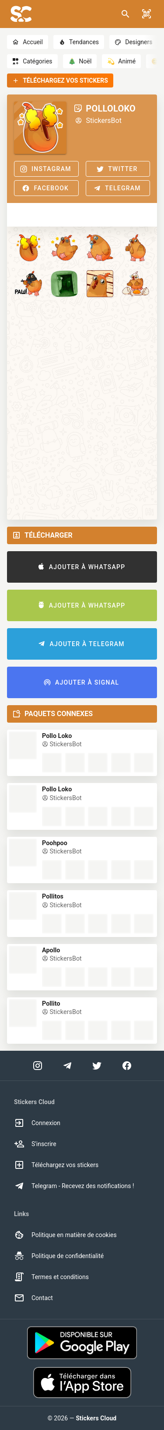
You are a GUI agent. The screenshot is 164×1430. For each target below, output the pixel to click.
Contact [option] (33, 1298)
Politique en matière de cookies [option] (65, 1235)
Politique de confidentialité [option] (59, 1256)
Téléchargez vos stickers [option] (56, 1165)
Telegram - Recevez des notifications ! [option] (74, 1186)
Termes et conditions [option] (51, 1277)
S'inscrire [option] (35, 1144)
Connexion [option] (37, 1123)
